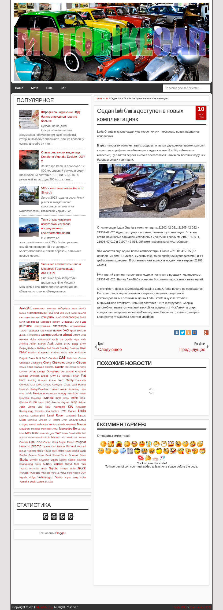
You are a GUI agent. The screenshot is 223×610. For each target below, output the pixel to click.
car (62, 357)
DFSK (32, 371)
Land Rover (55, 415)
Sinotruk (73, 455)
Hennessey (74, 389)
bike (83, 348)
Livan (64, 420)
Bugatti (23, 358)
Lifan (22, 419)
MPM (78, 433)
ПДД (83, 321)
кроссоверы (70, 317)
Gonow (47, 384)
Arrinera (23, 343)
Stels (38, 463)
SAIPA (23, 455)
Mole (42, 433)
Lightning (32, 420)
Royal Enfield (72, 451)
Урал (73, 330)
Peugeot (80, 441)
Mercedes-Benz (69, 428)
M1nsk (32, 424)
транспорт (46, 330)
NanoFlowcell (35, 437)
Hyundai (48, 397)
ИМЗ (67, 313)
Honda (37, 393)
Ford (22, 380)
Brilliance (80, 352)
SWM (68, 463)
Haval (53, 389)
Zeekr (33, 481)
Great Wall (70, 384)
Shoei (64, 455)
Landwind (71, 415)
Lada (82, 411)
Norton (82, 437)
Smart (54, 459)
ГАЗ (50, 312)
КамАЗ (82, 312)
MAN (51, 424)
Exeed (45, 375)
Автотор (51, 308)
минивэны (33, 321)
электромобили (51, 334)
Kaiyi (47, 407)
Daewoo (39, 366)
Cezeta (82, 358)
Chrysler (71, 362)
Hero (83, 389)
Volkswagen (45, 477)
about (67, 335)
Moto (34, 88)
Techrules (34, 468)
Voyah (67, 477)
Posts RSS (180, 607)
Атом (74, 308)
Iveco (41, 402)
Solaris (62, 459)
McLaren (24, 428)
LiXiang (73, 419)
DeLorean (70, 367)
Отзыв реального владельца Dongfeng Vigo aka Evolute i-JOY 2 (63, 157)
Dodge (41, 371)
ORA (39, 442)
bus (38, 358)
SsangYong (26, 463)
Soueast (81, 459)
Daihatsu (49, 367)
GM (32, 384)
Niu (63, 437)
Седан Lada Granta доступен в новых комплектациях (140, 115)
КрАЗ (58, 317)
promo (36, 446)
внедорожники (36, 312)
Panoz (70, 442)
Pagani (62, 442)
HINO (22, 393)
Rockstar (31, 451)
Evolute (23, 375)
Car (63, 88)
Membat (35, 428)
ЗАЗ (56, 312)
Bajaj (75, 343)
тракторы (33, 330)
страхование (78, 326)
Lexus (82, 415)
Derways (81, 367)
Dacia (30, 366)
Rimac (22, 451)
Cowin (22, 367)
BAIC (67, 343)
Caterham (72, 358)
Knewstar (81, 407)
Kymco (72, 411)
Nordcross (72, 437)
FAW (53, 375)
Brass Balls (67, 352)
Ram (53, 446)
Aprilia (68, 339)
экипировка (33, 335)
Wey (75, 477)
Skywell (33, 459)
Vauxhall (45, 473)
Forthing (32, 380)
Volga (32, 477)
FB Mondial (63, 376)
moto (58, 433)
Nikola (46, 437)
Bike (49, 88)
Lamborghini (38, 415)
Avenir (58, 343)
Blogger (60, 533)
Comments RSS (200, 607)
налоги (56, 322)
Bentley (64, 348)
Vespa (76, 473)
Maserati (71, 424)
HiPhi (29, 393)
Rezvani (81, 446)
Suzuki (58, 463)
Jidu (40, 407)
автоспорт (39, 308)
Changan (24, 362)
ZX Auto (48, 481)
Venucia (55, 473)
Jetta (22, 406)
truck (82, 468)
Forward (42, 380)
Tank (76, 463)
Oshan (47, 442)
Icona (66, 398)
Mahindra (42, 424)
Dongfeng (53, 371)
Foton (52, 380)
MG (83, 428)
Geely (69, 380)
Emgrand (80, 371)
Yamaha (24, 481)
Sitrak (83, 455)
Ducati (69, 371)
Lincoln (43, 419)
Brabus (55, 352)
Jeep (74, 402)
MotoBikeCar (44, 607)
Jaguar (65, 402)
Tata (83, 464)
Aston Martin (37, 343)
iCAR (58, 398)
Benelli (55, 348)
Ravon (61, 446)
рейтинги (25, 325)
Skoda (23, 459)
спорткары (60, 325)
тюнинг (57, 330)
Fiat (83, 375)
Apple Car (58, 339)
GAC (61, 380)
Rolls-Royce (44, 450)
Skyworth (44, 459)
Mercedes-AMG (49, 428)
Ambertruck (44, 339)
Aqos (76, 339)
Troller (73, 468)
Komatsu (39, 411)
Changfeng (36, 362)
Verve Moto (66, 473)
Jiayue (31, 407)
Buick (32, 358)
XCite (83, 477)
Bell (49, 348)
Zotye (40, 481)
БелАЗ (82, 308)
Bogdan (32, 352)
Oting (55, 442)
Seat (48, 455)
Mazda (81, 424)
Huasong (36, 398)
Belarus (32, 348)
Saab (83, 450)
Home (19, 88)
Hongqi (62, 393)
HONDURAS (50, 393)
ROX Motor (58, 451)
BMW (23, 352)
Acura (76, 334)
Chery (47, 362)
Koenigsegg (26, 411)
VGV (83, 473)
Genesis (24, 384)
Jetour (82, 402)
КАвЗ (74, 313)
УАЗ (66, 330)
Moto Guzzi (68, 433)
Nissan (55, 437)
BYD (44, 358)
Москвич (45, 321)
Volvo (58, 477)
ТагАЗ (23, 330)
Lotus (82, 419)
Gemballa (81, 380)
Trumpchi (34, 472)
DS (63, 371)
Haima (82, 384)
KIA (70, 406)
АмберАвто (64, 308)
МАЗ (22, 321)
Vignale (23, 477)
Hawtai (62, 389)
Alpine (33, 339)
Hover (83, 393)
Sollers (72, 459)
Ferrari (75, 375)
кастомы (24, 317)
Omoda (23, 442)
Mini (21, 433)
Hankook (24, 389)
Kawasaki (59, 406)
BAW (83, 343)
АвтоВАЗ (25, 308)
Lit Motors (54, 420)
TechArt (23, 468)
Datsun (60, 366)
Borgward (43, 352)
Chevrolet (58, 362)
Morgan (50, 433)
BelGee (41, 348)
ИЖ (62, 313)
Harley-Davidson (39, 389)
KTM (63, 411)
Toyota (53, 468)
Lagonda (23, 415)
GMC (39, 384)
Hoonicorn (73, 393)
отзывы (67, 321)
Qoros (46, 446)
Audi (50, 343)
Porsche (24, 446)
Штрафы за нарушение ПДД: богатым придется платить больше (60, 116)
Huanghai (24, 398)
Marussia (60, 424)
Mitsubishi (31, 433)
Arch (83, 339)
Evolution (34, 376)
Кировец (35, 317)
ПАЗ (76, 321)
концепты (47, 317)
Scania (32, 455)
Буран (22, 313)
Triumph (64, 468)
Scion (41, 455)
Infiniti (74, 397)
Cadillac (53, 358)
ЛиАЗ (83, 317)
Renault (71, 446)
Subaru (47, 463)
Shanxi (56, 455)
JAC (47, 402)
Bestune (74, 348)
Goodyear (57, 384)
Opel (32, 441)
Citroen (81, 362)
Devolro (23, 371)
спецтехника (42, 326)
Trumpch (23, 473)
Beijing (23, 348)
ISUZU (33, 402)
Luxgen (23, 424)
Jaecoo (55, 402)
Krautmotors (52, 411)
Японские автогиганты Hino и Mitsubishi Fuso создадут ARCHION (61, 268)
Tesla (44, 468)
